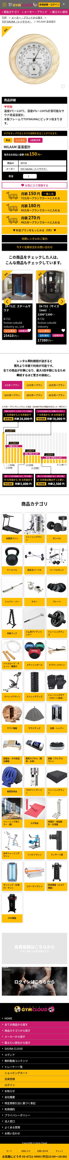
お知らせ (10, 1091)
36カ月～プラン (12, 395)
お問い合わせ (12, 1133)
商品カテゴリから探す (17, 1030)
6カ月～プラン (12, 385)
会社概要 (10, 1097)
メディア (10, 1054)
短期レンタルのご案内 (34, 238)
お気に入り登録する (36, 185)
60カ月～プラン (57, 395)
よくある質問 (12, 1127)
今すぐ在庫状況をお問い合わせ (35, 247)
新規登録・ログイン (49, 4)
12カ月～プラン (34, 385)
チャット (59, 1148)
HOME (8, 1018)
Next (61, 301)
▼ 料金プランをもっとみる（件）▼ (34, 230)
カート (9, 1148)
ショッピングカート (16, 1073)
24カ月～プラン (57, 385)
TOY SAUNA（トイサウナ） (34, 168)
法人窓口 (10, 1121)
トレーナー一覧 (14, 1067)
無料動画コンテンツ (16, 1061)
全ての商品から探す (16, 1024)
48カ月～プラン (34, 395)
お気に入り (26, 1148)
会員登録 (10, 1079)
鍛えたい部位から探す (17, 1042)
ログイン (10, 1085)
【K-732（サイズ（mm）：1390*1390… (49, 310)
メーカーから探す (15, 1036)
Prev (7, 301)
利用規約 (10, 1109)
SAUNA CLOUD (14, 1048)
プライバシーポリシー (17, 1115)
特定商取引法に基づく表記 (20, 1103)
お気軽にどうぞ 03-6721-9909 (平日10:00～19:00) (34, 1156)
